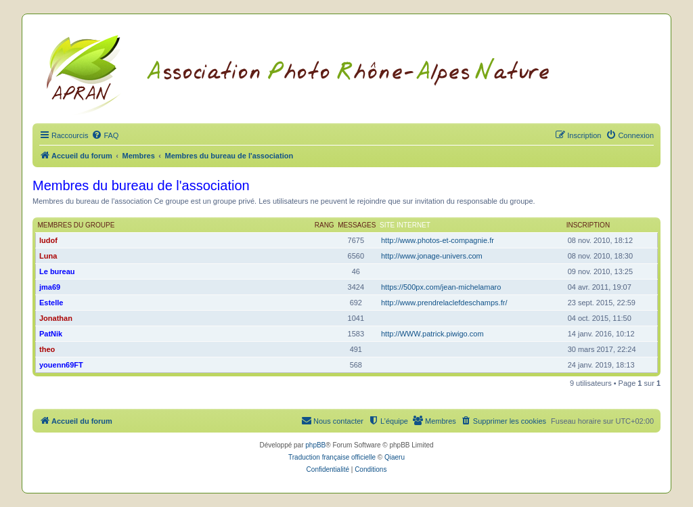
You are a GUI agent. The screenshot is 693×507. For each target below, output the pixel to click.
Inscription (588, 225)
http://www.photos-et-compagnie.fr (437, 240)
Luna (48, 256)
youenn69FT (61, 365)
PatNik (50, 334)
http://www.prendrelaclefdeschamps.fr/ (444, 303)
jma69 (49, 287)
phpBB (315, 445)
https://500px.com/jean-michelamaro (441, 287)
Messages (357, 225)
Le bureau (57, 271)
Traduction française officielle (332, 457)
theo (47, 349)
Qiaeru (394, 457)
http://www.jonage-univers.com (432, 256)
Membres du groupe (76, 225)
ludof (48, 240)
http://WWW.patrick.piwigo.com (432, 334)
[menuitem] (104, 135)
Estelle (51, 303)
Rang (324, 225)
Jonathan (55, 318)
